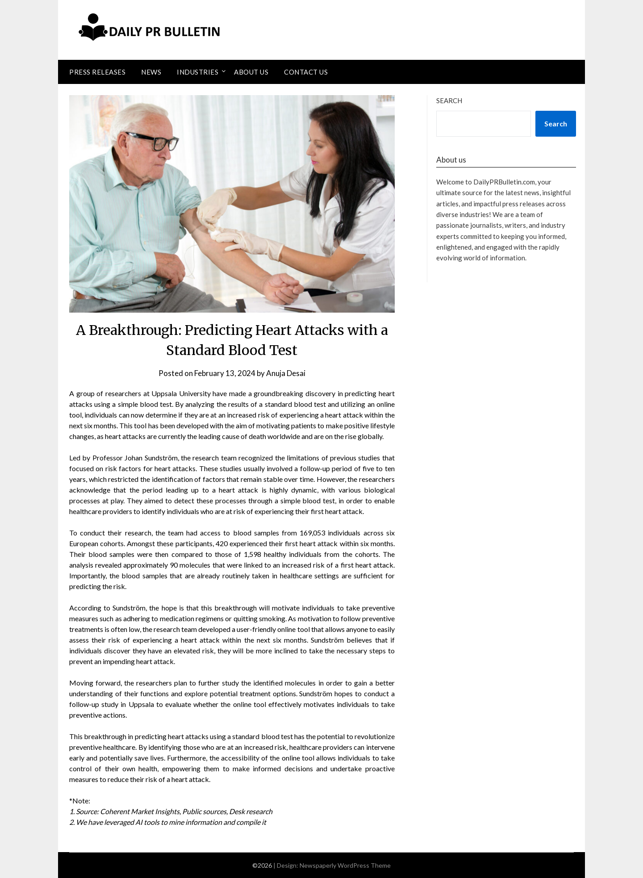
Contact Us (306, 72)
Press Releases (97, 72)
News (151, 72)
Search (449, 100)
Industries (197, 72)
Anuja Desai (285, 373)
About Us (251, 72)
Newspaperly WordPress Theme (345, 865)
